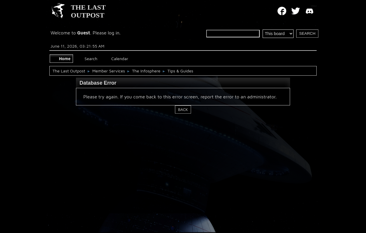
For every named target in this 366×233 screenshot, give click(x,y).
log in (113, 32)
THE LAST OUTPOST (88, 11)
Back (183, 109)
